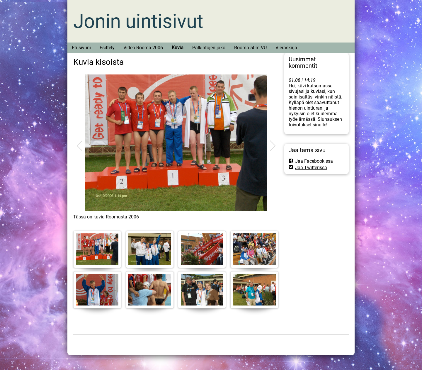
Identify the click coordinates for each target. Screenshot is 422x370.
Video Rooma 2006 (143, 47)
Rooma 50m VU (250, 47)
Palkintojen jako (208, 47)
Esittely (107, 47)
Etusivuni (81, 47)
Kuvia (177, 47)
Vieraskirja (286, 47)
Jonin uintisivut (138, 21)
